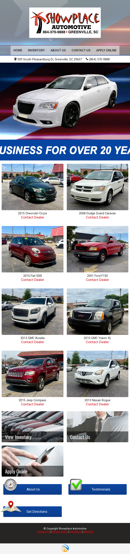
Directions (76, 531)
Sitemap (88, 531)
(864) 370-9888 (98, 59)
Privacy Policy (60, 531)
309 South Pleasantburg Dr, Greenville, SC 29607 (48, 59)
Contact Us (43, 531)
